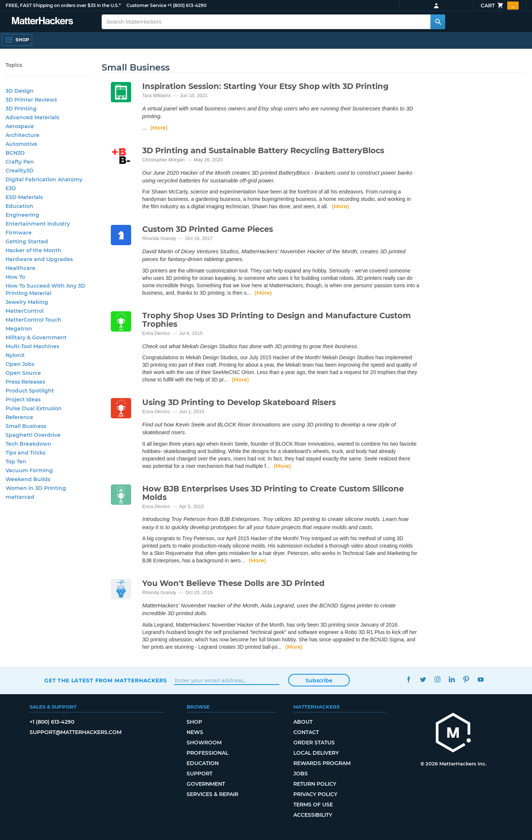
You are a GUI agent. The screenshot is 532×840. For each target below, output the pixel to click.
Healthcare (20, 268)
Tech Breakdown (28, 443)
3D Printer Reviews (31, 99)
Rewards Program (322, 763)
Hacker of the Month (33, 250)
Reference (19, 417)
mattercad (20, 497)
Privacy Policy (315, 794)
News (195, 732)
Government (206, 784)
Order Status (314, 742)
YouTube (480, 679)
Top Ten (16, 461)
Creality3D (20, 170)
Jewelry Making (27, 302)
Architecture (23, 135)
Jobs (300, 773)
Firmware (19, 232)
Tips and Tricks (25, 452)
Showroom (204, 742)
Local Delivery (316, 753)
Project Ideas (23, 399)
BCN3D (15, 153)
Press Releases (25, 381)
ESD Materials (24, 197)
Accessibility (312, 815)
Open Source (23, 373)
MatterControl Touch (33, 319)
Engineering (22, 215)
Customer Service (146, 5)
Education (19, 206)
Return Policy (314, 784)
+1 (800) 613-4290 (187, 5)
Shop (194, 722)
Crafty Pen (20, 161)
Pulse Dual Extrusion (34, 408)
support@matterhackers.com (76, 732)
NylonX (15, 355)
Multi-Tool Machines (32, 346)
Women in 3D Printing (36, 488)
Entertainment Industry (38, 223)
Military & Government (36, 337)
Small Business (26, 426)
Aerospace (20, 126)
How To (15, 277)
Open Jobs (20, 364)
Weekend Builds (28, 479)
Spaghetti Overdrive (33, 435)
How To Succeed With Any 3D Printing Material (45, 289)
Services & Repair (212, 794)
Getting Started (27, 241)
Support (199, 773)
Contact (306, 732)
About (303, 722)
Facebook (408, 679)
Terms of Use (313, 804)
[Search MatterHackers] (437, 21)
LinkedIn (451, 679)
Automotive (21, 144)
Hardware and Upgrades (39, 259)
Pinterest (466, 679)
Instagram (437, 679)
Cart (500, 5)
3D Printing (21, 108)
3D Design (20, 91)
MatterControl (25, 311)
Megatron (19, 328)
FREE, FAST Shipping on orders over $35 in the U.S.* (63, 5)
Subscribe (319, 680)
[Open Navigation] (17, 40)
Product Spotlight (30, 390)
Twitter (422, 679)
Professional (207, 753)
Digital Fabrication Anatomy (44, 179)
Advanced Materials (32, 117)
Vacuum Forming (29, 470)
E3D (11, 188)
